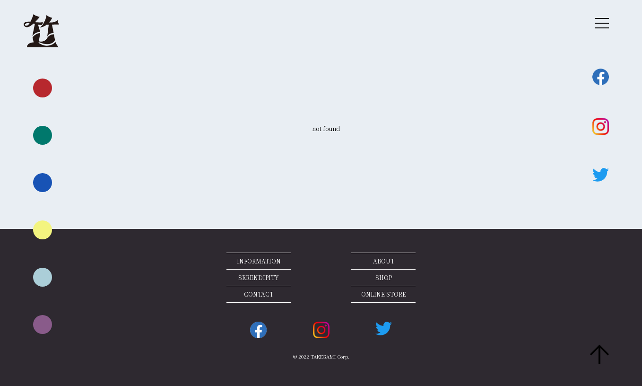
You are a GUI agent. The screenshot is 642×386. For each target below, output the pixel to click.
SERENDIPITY (258, 277)
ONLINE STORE (383, 294)
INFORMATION (259, 261)
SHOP (383, 277)
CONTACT (258, 294)
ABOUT (383, 261)
